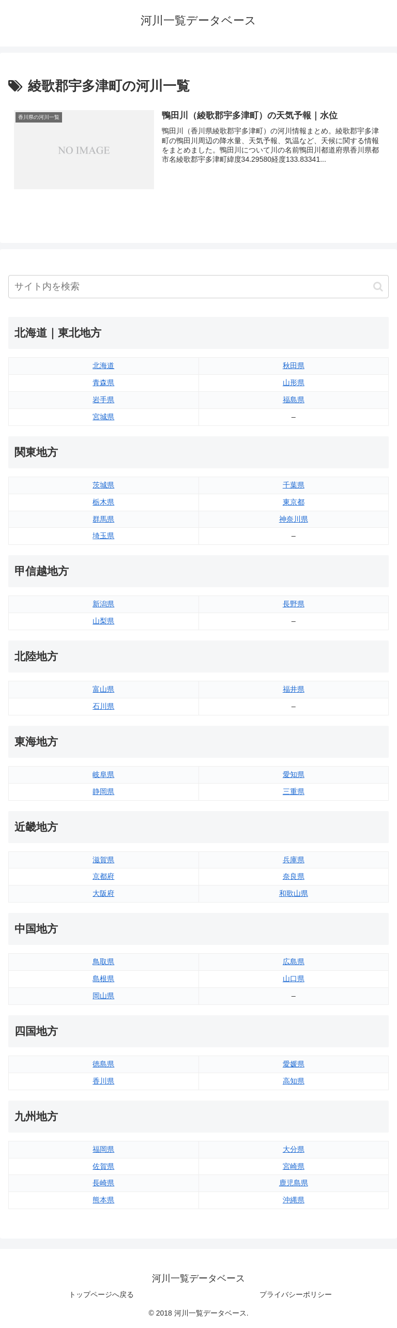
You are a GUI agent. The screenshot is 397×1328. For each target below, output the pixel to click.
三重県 (293, 791)
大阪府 (103, 893)
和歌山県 (293, 893)
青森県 (103, 382)
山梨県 (103, 621)
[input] (198, 286)
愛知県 (293, 774)
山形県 (293, 382)
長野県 (293, 604)
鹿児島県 (293, 1183)
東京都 (293, 502)
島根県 (103, 978)
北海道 (103, 365)
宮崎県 (293, 1166)
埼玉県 (103, 536)
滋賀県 (103, 860)
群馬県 (103, 519)
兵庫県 (293, 860)
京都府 (103, 877)
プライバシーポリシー (295, 1295)
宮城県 (103, 417)
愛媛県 (293, 1064)
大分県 (293, 1149)
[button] (378, 287)
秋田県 (293, 365)
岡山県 (103, 995)
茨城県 (103, 485)
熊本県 (103, 1200)
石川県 (103, 706)
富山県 (103, 689)
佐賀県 (103, 1166)
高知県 (293, 1081)
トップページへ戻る (101, 1295)
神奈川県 (293, 519)
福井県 (293, 689)
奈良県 (293, 877)
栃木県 (103, 502)
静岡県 (103, 791)
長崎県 (103, 1183)
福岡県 (103, 1149)
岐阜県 (103, 774)
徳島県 (103, 1064)
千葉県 (293, 485)
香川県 (103, 1081)
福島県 (293, 399)
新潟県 (103, 604)
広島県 (293, 961)
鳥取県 (103, 961)
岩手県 (103, 399)
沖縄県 (293, 1200)
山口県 (293, 978)
